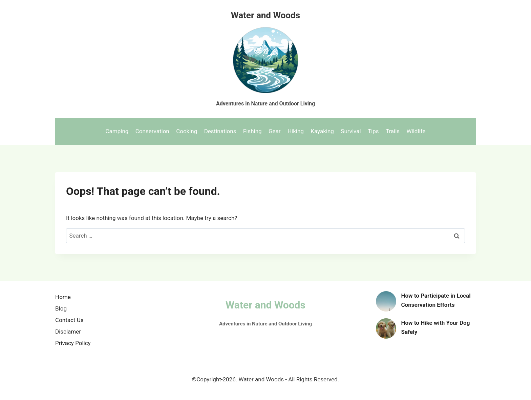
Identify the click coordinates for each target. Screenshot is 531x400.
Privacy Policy (73, 343)
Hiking (296, 131)
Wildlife (416, 131)
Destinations (220, 131)
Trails (393, 131)
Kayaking (322, 131)
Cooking (186, 131)
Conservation (152, 131)
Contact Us (69, 320)
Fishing (252, 131)
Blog (61, 308)
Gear (275, 131)
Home (63, 297)
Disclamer (68, 331)
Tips (373, 131)
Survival (351, 131)
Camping (117, 131)
